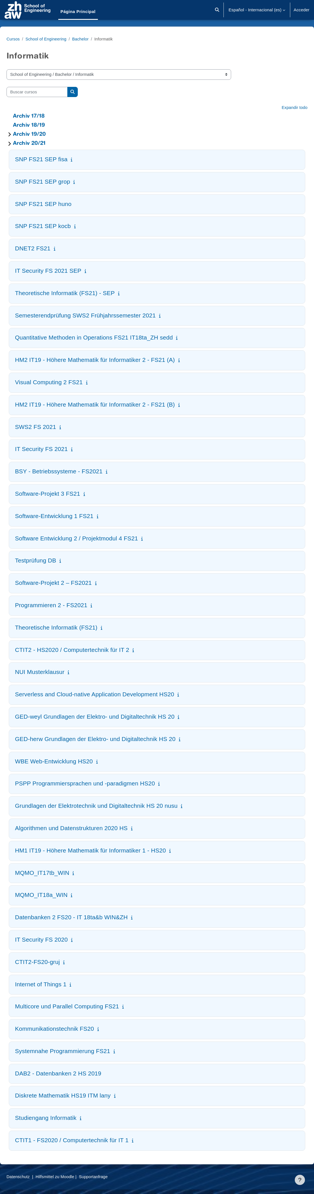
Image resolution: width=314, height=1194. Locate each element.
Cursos (27, 38)
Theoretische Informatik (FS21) (70, 627)
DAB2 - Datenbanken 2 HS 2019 (72, 1073)
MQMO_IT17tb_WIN (56, 872)
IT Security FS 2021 (55, 449)
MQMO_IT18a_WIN (55, 895)
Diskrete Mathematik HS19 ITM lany (76, 1095)
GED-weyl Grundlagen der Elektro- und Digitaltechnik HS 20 (108, 716)
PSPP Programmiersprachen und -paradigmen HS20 (99, 783)
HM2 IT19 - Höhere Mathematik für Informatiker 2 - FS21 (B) (108, 404)
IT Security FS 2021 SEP (62, 270)
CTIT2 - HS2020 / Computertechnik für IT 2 (86, 650)
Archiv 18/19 (43, 125)
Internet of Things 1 (54, 984)
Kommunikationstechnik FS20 (68, 1028)
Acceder (301, 9)
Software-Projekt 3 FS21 (61, 493)
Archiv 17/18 (42, 116)
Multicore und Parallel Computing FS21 (81, 1006)
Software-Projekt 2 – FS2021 (67, 582)
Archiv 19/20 (43, 134)
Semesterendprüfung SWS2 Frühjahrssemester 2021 (99, 315)
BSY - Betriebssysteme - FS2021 (72, 471)
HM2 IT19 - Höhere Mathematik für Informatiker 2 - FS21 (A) (108, 360)
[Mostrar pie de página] (300, 1180)
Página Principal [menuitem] (78, 11)
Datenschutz (32, 1176)
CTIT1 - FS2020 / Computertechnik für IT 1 (85, 1140)
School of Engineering (61, 38)
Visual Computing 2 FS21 (62, 382)
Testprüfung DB (49, 560)
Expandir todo (280, 107)
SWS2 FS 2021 (49, 427)
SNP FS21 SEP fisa (55, 159)
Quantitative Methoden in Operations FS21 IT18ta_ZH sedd (107, 337)
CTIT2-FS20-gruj (51, 962)
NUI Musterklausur (53, 672)
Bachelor (95, 38)
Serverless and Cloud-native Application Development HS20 (108, 694)
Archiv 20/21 (43, 143)
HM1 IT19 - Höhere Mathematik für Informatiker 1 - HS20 (104, 850)
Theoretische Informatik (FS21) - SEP (78, 293)
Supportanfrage (109, 1176)
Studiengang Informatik (59, 1117)
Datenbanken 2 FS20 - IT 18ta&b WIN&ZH (85, 917)
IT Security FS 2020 (55, 939)
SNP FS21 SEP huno (57, 204)
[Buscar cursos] (50, 92)
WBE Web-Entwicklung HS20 (67, 761)
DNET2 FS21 (46, 248)
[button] (217, 10)
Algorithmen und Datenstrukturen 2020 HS (85, 828)
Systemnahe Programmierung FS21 (76, 1051)
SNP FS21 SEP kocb (56, 226)
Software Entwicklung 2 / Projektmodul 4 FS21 (90, 538)
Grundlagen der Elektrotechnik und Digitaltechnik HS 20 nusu (110, 805)
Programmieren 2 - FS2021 (65, 605)
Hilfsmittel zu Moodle (70, 1176)
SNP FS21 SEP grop (56, 181)
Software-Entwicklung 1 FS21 (68, 516)
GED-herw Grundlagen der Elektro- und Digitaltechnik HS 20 (109, 739)
